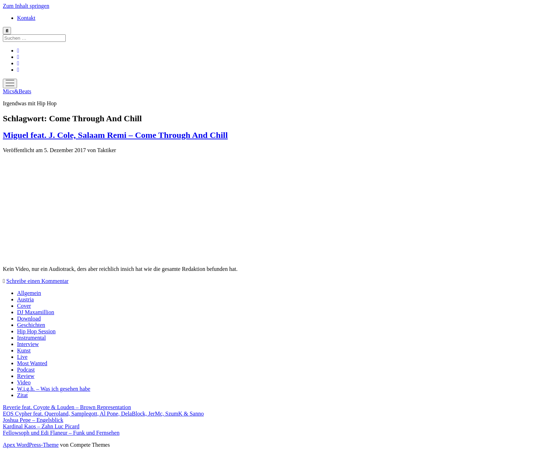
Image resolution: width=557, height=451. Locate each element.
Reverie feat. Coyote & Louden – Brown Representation (67, 407)
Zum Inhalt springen (26, 6)
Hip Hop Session (36, 331)
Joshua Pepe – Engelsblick (33, 420)
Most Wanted (32, 363)
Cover (24, 306)
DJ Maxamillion (35, 312)
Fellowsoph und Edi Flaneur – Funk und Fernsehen (61, 433)
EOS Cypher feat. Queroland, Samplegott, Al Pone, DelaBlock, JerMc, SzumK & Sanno (103, 414)
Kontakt (26, 18)
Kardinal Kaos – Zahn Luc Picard (41, 426)
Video (24, 382)
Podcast (26, 370)
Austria (25, 299)
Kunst (24, 350)
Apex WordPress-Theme (31, 445)
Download (29, 319)
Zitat (22, 395)
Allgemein (29, 293)
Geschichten (31, 325)
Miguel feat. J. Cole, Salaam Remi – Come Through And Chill (115, 135)
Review (25, 376)
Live (22, 357)
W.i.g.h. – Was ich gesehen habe (53, 389)
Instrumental (31, 338)
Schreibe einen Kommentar (37, 281)
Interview (28, 344)
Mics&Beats (17, 91)
